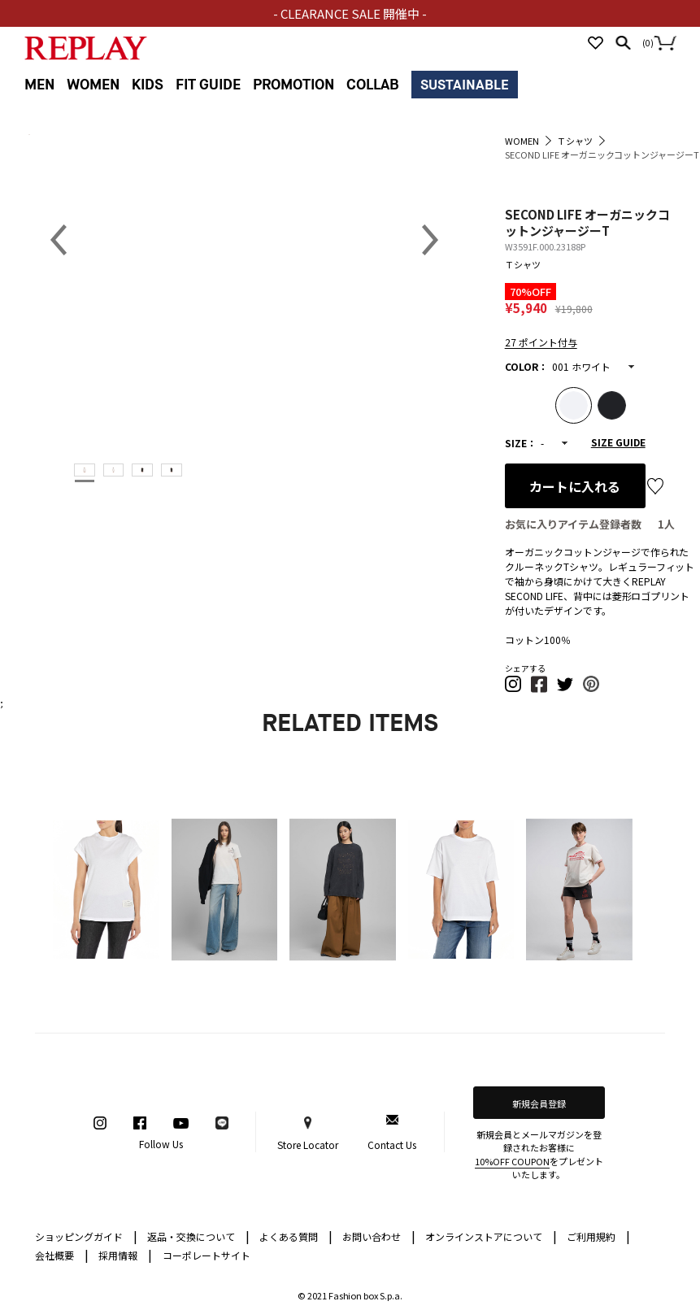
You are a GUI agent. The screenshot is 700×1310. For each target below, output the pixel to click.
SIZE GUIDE (618, 442)
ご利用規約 (598, 1235)
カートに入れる (574, 486)
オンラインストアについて (491, 1235)
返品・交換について (198, 1235)
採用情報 (117, 1255)
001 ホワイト (581, 366)
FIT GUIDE (208, 85)
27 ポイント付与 (541, 342)
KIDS (147, 85)
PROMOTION (293, 85)
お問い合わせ (378, 1235)
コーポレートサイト (206, 1255)
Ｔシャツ (523, 264)
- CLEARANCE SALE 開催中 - (350, 13)
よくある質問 (296, 1235)
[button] (514, 688)
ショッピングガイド (86, 1235)
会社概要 (62, 1254)
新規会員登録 (539, 1103)
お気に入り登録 (655, 486)
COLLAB (372, 85)
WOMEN (93, 85)
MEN (39, 85)
